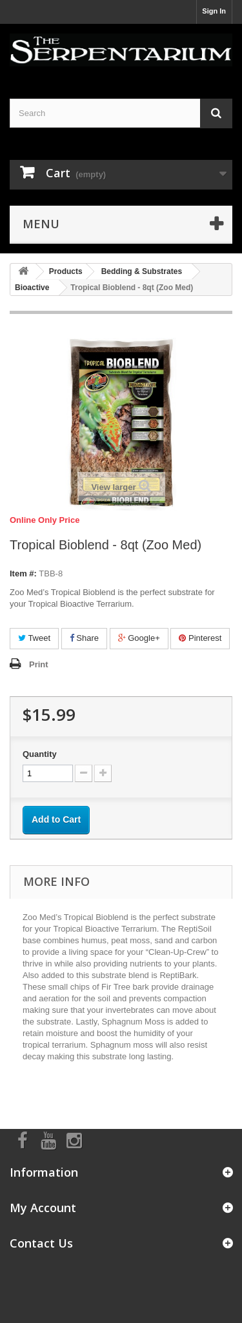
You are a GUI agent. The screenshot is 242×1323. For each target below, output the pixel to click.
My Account (43, 1207)
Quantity (40, 754)
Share (84, 638)
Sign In (214, 11)
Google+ (139, 638)
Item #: (23, 573)
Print (38, 664)
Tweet (34, 638)
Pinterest (200, 638)
